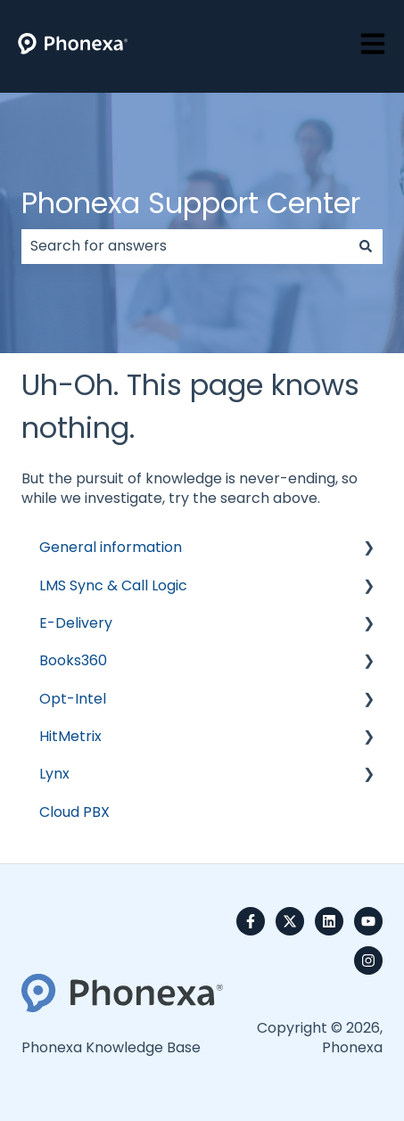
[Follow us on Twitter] (290, 921)
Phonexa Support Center (190, 203)
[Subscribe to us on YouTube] (368, 921)
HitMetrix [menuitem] (70, 736)
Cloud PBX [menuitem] (74, 812)
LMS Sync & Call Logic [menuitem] (113, 585)
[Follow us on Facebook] (250, 921)
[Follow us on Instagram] (368, 960)
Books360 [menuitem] (73, 660)
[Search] (366, 246)
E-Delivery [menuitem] (75, 623)
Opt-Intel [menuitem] (72, 698)
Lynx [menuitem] (54, 773)
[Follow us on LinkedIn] (329, 921)
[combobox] (185, 246)
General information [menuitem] (110, 547)
